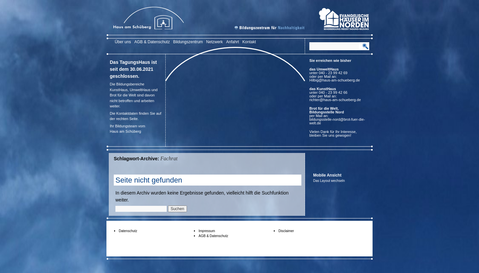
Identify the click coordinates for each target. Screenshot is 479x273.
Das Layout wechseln (329, 181)
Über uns (123, 42)
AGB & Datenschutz (152, 42)
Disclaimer (286, 231)
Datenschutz (128, 231)
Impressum (207, 231)
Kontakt (249, 42)
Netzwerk (214, 42)
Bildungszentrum (188, 42)
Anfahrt (232, 42)
